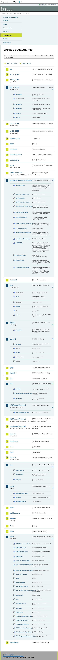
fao (11, 285)
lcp (11, 465)
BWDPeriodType (21, 547)
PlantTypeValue (21, 255)
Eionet (10, 13)
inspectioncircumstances (24, 393)
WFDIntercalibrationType (24, 616)
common (13, 149)
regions (18, 497)
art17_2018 (14, 131)
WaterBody (19, 612)
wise (12, 536)
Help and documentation (10, 17)
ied (11, 384)
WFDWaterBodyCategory (24, 628)
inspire (13, 434)
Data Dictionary (17, 13)
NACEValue (19, 243)
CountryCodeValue (22, 212)
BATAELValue (20, 198)
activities (19, 94)
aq (11, 69)
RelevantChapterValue (23, 267)
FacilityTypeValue (21, 228)
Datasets (5, 20)
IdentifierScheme (21, 574)
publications (15, 513)
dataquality (14, 160)
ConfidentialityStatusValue (24, 565)
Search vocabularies (12, 63)
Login (42, 4)
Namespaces (7, 42)
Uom (17, 599)
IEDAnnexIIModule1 (18, 405)
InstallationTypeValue (23, 239)
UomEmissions (21, 603)
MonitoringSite (20, 582)
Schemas (6, 31)
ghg (11, 368)
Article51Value (20, 185)
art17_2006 (14, 87)
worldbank (14, 642)
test (11, 526)
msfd (12, 486)
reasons (18, 113)
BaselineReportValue (22, 194)
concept (18, 344)
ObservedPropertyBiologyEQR (24, 590)
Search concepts (26, 63)
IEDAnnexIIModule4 (18, 426)
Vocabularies (7, 35)
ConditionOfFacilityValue (24, 206)
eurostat (13, 280)
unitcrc (18, 315)
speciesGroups (21, 501)
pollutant (19, 398)
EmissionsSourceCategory (24, 570)
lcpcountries (20, 470)
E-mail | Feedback (8, 654)
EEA (11, 2)
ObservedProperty (22, 586)
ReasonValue (20, 260)
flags (17, 296)
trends (18, 117)
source (18, 352)
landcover (14, 441)
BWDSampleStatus (22, 551)
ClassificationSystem (23, 561)
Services (5, 39)
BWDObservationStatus (23, 544)
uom (12, 531)
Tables (5, 24)
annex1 (18, 389)
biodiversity (15, 138)
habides (13, 373)
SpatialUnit (19, 595)
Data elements (7, 28)
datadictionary (16, 154)
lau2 (11, 452)
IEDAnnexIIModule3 (18, 419)
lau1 (11, 447)
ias (11, 378)
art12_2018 (14, 80)
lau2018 (13, 457)
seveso (13, 518)
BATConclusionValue (22, 202)
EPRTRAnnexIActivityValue (24, 223)
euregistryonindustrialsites (21, 180)
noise (12, 508)
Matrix (18, 578)
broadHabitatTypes (22, 493)
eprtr (12, 165)
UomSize (19, 608)
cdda (12, 144)
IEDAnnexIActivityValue (23, 232)
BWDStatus (19, 557)
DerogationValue (21, 217)
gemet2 (13, 339)
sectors (18, 479)
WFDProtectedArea (22, 620)
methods (19, 108)
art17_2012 (14, 123)
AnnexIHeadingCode (22, 412)
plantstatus (19, 474)
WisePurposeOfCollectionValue (24, 636)
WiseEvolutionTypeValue (24, 632)
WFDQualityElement (22, 624)
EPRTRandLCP (16, 173)
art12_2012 (14, 74)
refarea (18, 306)
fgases (12, 323)
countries (19, 104)
